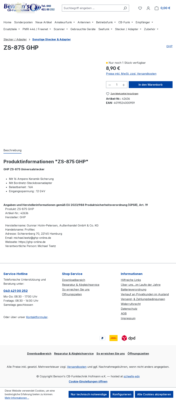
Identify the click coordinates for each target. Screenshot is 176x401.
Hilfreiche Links (131, 280)
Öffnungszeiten (72, 294)
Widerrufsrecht (131, 304)
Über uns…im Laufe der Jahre (141, 284)
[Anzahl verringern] (109, 84)
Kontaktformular (36, 317)
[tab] (12, 150)
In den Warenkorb (151, 84)
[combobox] (91, 8)
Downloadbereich (73, 280)
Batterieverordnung (133, 289)
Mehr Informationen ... (17, 397)
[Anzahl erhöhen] (123, 84)
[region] (51, 101)
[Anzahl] (116, 84)
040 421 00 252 (15, 291)
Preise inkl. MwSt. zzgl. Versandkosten (131, 73)
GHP (169, 46)
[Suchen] (125, 8)
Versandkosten (76, 366)
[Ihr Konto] (148, 8)
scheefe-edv (132, 376)
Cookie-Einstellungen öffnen (88, 381)
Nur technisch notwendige (89, 394)
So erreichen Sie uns (76, 289)
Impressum (128, 318)
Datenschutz (129, 308)
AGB (124, 313)
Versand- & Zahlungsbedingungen (143, 299)
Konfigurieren (122, 394)
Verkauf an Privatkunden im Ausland (145, 294)
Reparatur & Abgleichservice (80, 284)
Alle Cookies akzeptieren (154, 394)
